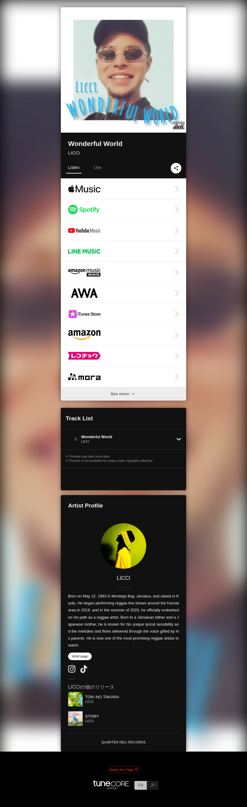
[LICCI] (123, 546)
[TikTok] (83, 672)
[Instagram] (71, 671)
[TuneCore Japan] (111, 787)
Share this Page (123, 770)
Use (97, 167)
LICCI (74, 152)
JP (152, 785)
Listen (73, 167)
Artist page (80, 656)
